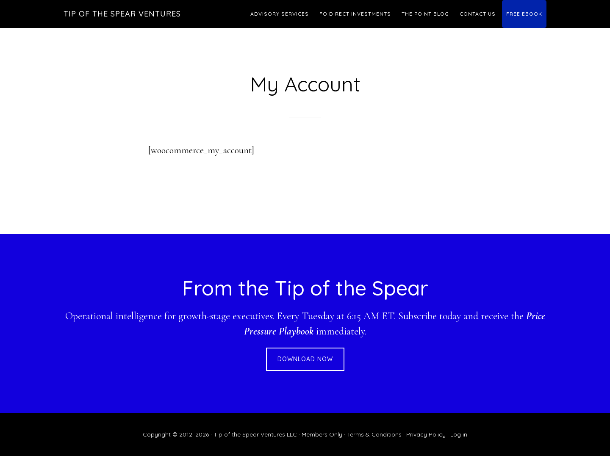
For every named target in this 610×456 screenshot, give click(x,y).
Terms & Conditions (374, 434)
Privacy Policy (426, 434)
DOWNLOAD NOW (305, 359)
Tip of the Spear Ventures (122, 14)
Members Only (322, 434)
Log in (458, 434)
